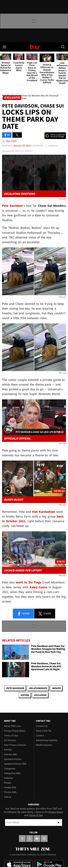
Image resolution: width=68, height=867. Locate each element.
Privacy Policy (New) (14, 730)
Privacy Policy (55, 812)
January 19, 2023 (22, 145)
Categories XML (12, 773)
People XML (10, 787)
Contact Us (42, 726)
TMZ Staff (11, 141)
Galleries (8, 778)
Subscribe (58, 822)
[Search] (63, 47)
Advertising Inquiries (46, 740)
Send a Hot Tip (43, 730)
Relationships (38, 688)
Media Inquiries (44, 745)
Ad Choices (10, 740)
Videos (7, 797)
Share (23, 614)
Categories (9, 768)
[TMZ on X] (29, 838)
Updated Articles (12, 759)
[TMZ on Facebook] (22, 838)
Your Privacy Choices (15, 745)
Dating (24, 695)
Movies (56, 688)
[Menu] (4, 47)
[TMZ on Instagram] (44, 838)
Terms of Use (11, 735)
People (7, 782)
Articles (8, 749)
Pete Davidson (15, 688)
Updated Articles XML (15, 764)
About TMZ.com (12, 726)
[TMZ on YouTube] (36, 838)
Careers (40, 735)
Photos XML (10, 792)
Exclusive (40, 695)
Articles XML (10, 754)
